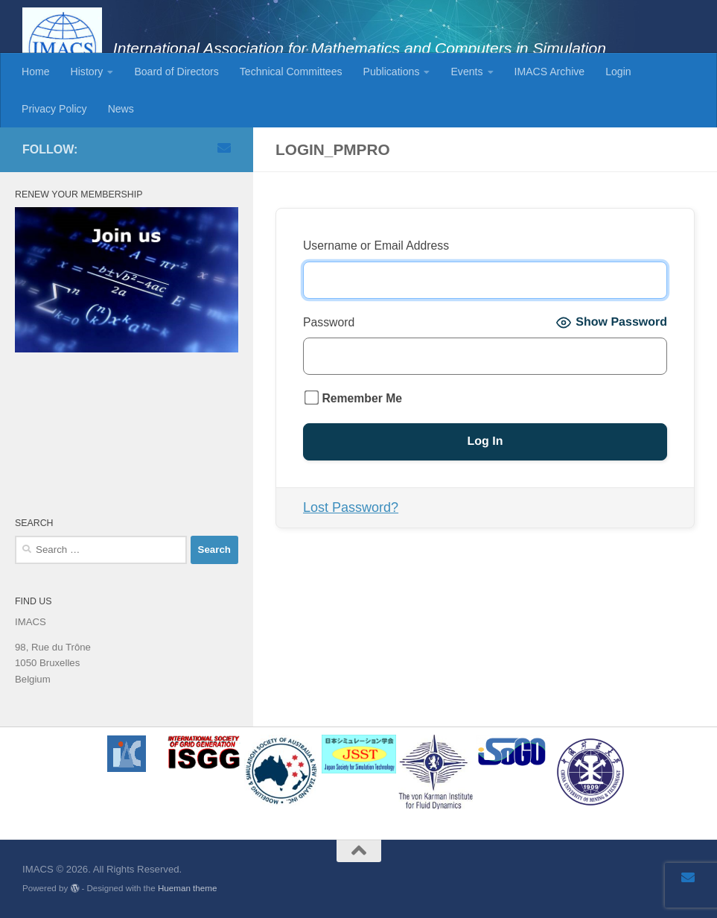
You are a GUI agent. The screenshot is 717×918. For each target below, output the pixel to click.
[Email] (224, 147)
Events (466, 71)
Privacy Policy (54, 109)
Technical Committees (291, 71)
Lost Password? (350, 507)
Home (36, 71)
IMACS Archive (549, 71)
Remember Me (353, 397)
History (87, 71)
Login (618, 71)
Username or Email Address (376, 245)
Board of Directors (176, 71)
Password (328, 322)
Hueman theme (187, 888)
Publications (391, 71)
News (121, 109)
